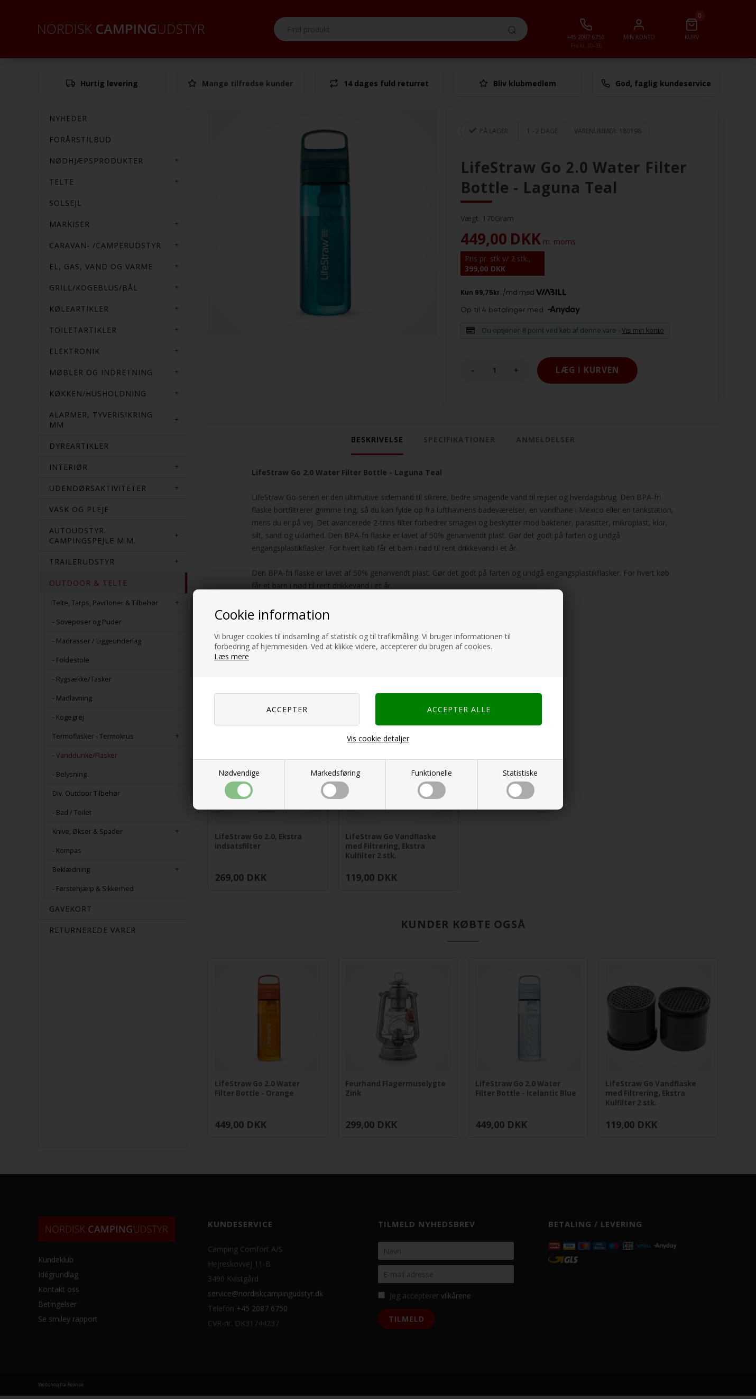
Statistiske (520, 783)
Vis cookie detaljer (378, 738)
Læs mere (231, 656)
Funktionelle (431, 783)
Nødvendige (239, 783)
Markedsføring (335, 783)
